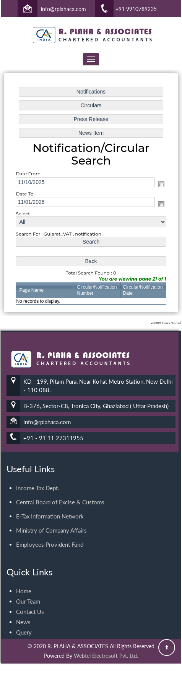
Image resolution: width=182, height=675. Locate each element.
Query (24, 623)
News (23, 613)
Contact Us (30, 602)
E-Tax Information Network (50, 507)
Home (23, 582)
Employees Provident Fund (49, 535)
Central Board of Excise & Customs (60, 493)
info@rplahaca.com (63, 9)
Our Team (28, 592)
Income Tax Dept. (37, 479)
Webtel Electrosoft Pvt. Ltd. (106, 655)
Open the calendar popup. (160, 184)
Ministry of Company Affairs (51, 521)
